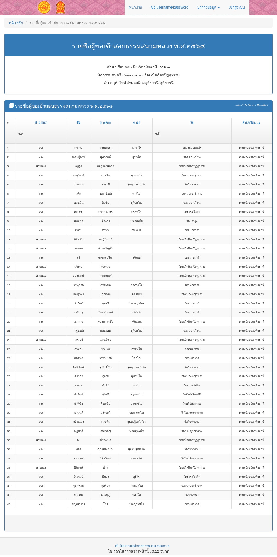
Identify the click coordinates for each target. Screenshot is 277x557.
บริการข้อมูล (208, 7)
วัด (191, 122)
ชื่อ (78, 122)
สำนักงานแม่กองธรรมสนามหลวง (142, 546)
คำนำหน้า (41, 122)
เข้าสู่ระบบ (237, 7)
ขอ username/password (169, 7)
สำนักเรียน (251, 122)
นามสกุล (105, 122)
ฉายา (136, 122)
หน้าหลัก (16, 23)
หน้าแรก (135, 7)
